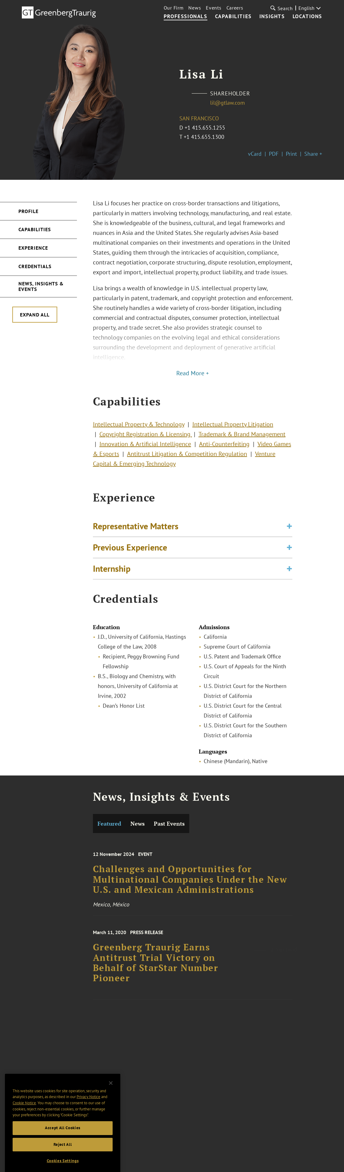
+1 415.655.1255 (205, 127)
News (194, 7)
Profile (28, 211)
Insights (272, 17)
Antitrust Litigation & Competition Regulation (187, 461)
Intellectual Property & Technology (138, 432)
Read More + (192, 373)
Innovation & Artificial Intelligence (145, 451)
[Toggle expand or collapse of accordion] (289, 534)
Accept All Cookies (62, 1141)
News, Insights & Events (41, 286)
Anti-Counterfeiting (224, 451)
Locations (307, 17)
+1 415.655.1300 (204, 136)
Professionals (185, 17)
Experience (33, 248)
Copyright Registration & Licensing (145, 441)
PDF (273, 153)
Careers (234, 7)
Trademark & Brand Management (242, 441)
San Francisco (199, 118)
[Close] (111, 1097)
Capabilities (233, 17)
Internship (111, 576)
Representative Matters (135, 534)
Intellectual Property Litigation (232, 432)
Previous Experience (130, 555)
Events (213, 7)
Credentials (34, 266)
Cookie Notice (24, 1116)
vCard (255, 153)
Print (291, 153)
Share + (313, 153)
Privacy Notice (88, 1110)
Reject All (63, 1158)
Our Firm (174, 7)
